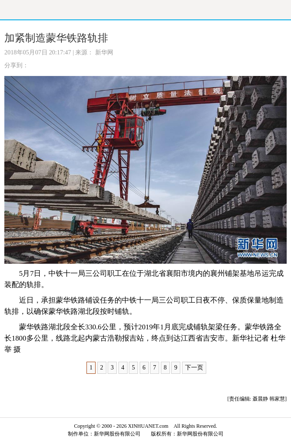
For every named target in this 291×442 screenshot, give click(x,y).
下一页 (194, 367)
